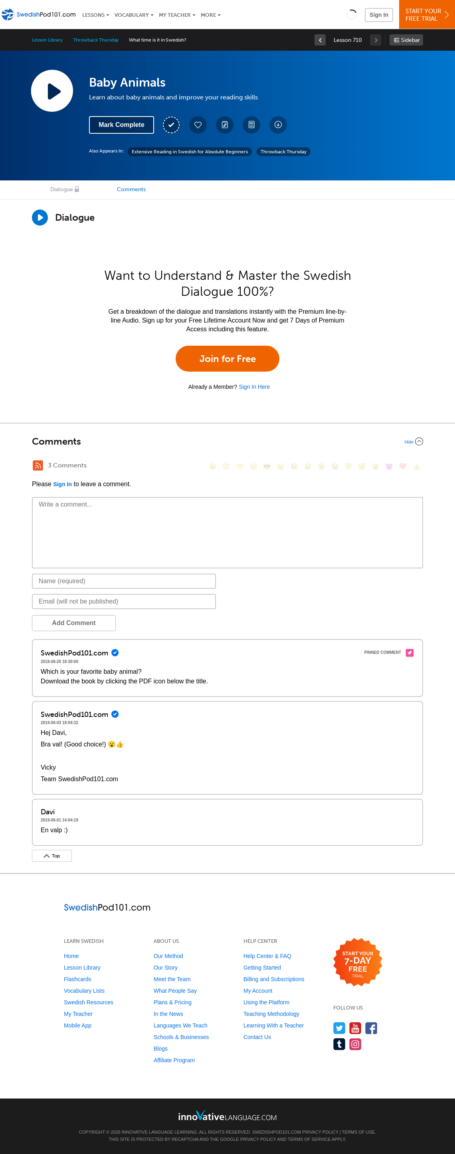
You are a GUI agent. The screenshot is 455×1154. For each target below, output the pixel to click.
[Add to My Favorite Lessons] (198, 125)
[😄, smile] (213, 466)
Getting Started (262, 967)
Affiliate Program (174, 1060)
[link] (320, 40)
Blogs (161, 1048)
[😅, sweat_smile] (308, 466)
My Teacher (175, 15)
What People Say (175, 991)
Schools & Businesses (181, 1037)
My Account (257, 991)
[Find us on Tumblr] (339, 1044)
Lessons (93, 15)
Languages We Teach (181, 1025)
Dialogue (61, 189)
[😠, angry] (280, 466)
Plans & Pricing (173, 1002)
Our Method (168, 956)
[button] (352, 14)
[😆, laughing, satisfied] (294, 466)
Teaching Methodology (271, 1014)
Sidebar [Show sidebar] (410, 40)
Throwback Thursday (96, 40)
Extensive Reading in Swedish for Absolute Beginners (190, 151)
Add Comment (73, 623)
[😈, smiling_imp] (389, 466)
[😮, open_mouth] (375, 466)
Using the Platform (266, 1002)
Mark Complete (121, 124)
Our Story (166, 967)
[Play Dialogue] (40, 218)
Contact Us (257, 1037)
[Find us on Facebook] (371, 1028)
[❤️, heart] (403, 466)
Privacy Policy (320, 1132)
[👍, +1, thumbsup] (416, 466)
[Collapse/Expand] (227, 441)
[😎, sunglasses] (267, 466)
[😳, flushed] (226, 466)
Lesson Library (47, 40)
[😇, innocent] (348, 466)
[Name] (124, 581)
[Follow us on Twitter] (339, 1028)
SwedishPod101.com (276, 1132)
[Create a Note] (224, 125)
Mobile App (77, 1025)
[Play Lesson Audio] (52, 90)
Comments (131, 189)
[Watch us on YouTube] (355, 1028)
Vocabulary (132, 15)
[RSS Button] (38, 465)
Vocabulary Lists (84, 991)
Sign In (379, 15)
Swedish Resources (88, 1002)
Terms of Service (309, 1139)
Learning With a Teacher (273, 1025)
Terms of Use (358, 1132)
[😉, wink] (321, 466)
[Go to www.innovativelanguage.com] (227, 1115)
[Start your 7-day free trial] (357, 962)
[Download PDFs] (251, 125)
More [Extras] (208, 15)
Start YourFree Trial (428, 15)
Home (71, 956)
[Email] (124, 601)
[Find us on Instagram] (355, 1044)
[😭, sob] (335, 466)
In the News (168, 1014)
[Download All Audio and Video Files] (278, 125)
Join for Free (228, 358)
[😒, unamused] (253, 466)
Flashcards (77, 979)
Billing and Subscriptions (274, 979)
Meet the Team (172, 979)
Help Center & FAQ (267, 956)
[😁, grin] (240, 466)
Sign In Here (254, 387)
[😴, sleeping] (362, 466)
